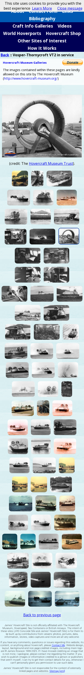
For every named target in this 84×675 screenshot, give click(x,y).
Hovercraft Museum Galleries (25, 63)
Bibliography (42, 18)
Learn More (42, 8)
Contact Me (58, 645)
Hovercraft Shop (63, 33)
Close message (69, 8)
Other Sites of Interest (42, 41)
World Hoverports (22, 33)
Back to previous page (42, 614)
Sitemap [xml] (57, 671)
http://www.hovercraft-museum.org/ (31, 78)
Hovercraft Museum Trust (51, 163)
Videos (65, 26)
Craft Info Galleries (33, 26)
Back (5, 54)
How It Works (42, 48)
